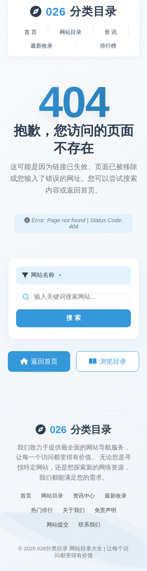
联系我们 (89, 524)
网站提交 (58, 524)
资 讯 (110, 32)
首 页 (30, 32)
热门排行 (42, 510)
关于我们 (74, 510)
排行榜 (108, 46)
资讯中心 (84, 495)
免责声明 (105, 510)
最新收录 (42, 46)
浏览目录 (107, 361)
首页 (25, 495)
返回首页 (39, 361)
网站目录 (71, 32)
